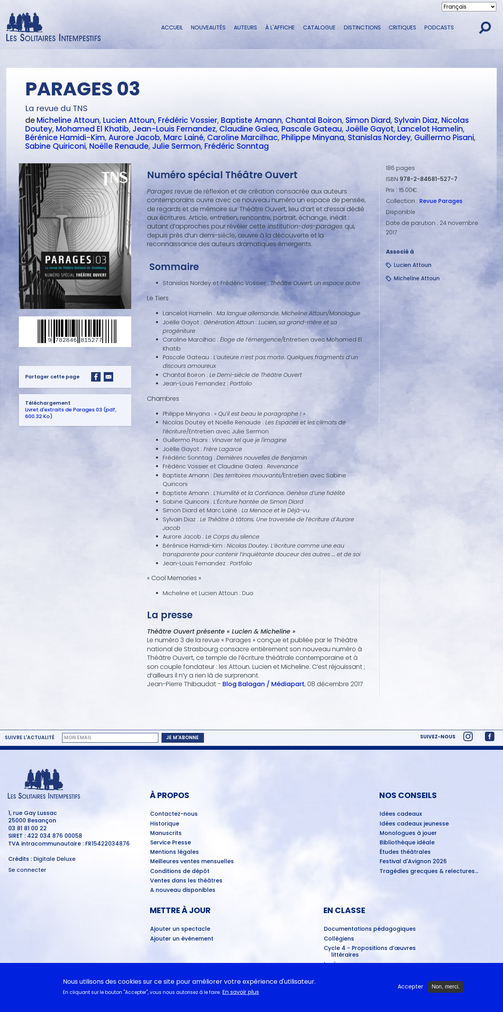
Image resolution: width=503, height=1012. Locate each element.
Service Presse (170, 842)
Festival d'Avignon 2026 (413, 861)
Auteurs (245, 27)
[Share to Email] (108, 377)
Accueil (172, 27)
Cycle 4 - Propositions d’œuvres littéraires (370, 952)
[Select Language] (469, 6)
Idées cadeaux (401, 814)
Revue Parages (441, 201)
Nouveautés (208, 27)
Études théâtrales (405, 852)
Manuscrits (166, 833)
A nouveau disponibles (182, 890)
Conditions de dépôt (179, 871)
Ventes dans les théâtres (186, 880)
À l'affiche (280, 27)
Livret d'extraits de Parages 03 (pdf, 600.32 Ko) (70, 413)
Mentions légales (174, 852)
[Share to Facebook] (96, 377)
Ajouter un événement (181, 939)
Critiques (402, 27)
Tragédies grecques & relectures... (429, 871)
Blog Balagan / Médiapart (263, 684)
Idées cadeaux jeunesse (414, 824)
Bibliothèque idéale (407, 842)
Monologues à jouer (408, 833)
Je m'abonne (182, 737)
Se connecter (27, 870)
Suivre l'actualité (29, 737)
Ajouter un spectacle (180, 929)
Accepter (410, 987)
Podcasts (439, 27)
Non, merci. (445, 987)
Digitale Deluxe (54, 859)
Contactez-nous (174, 814)
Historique (164, 824)
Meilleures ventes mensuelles (192, 861)
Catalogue (319, 27)
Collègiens (339, 939)
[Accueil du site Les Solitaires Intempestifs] (76, 28)
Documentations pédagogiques (370, 929)
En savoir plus (240, 992)
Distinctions (362, 27)
